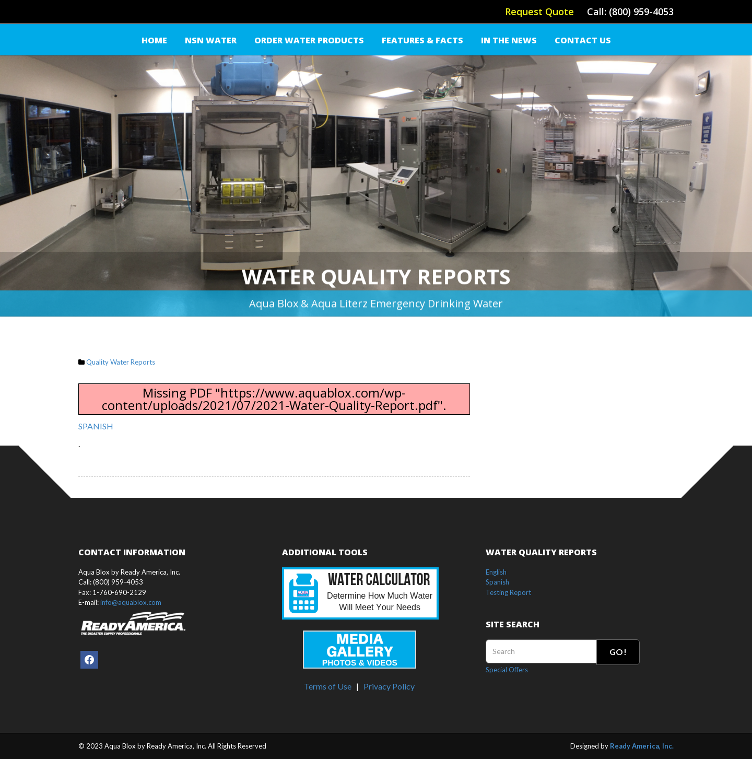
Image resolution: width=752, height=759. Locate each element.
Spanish (497, 582)
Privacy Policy (389, 686)
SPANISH (95, 426)
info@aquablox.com (130, 602)
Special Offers (507, 669)
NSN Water (211, 40)
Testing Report (508, 592)
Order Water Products (309, 40)
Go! (618, 652)
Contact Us (583, 40)
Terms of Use (327, 686)
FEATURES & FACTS (422, 40)
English (496, 572)
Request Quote (539, 11)
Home (154, 40)
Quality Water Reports (120, 362)
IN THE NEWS (509, 40)
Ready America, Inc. (642, 746)
